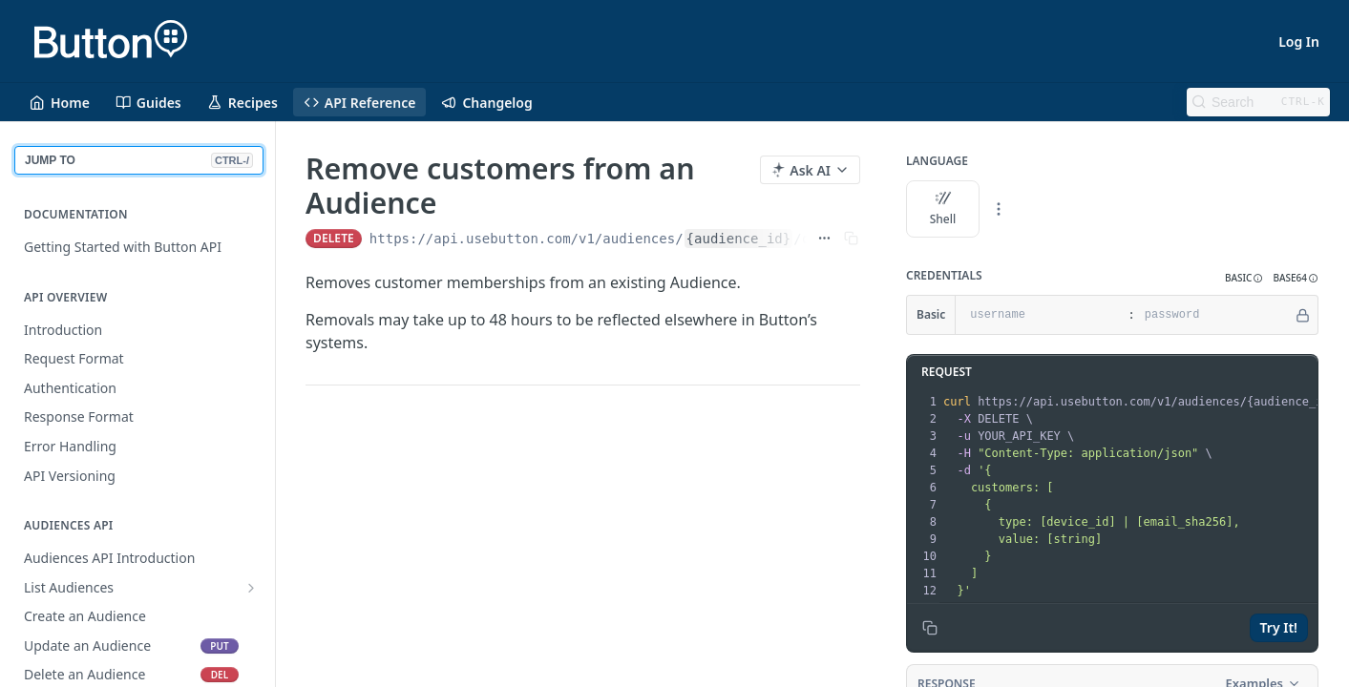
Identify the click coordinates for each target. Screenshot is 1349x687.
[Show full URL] (824, 238)
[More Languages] (998, 209)
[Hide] (1303, 314)
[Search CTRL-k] (1258, 102)
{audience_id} (738, 238)
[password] (1214, 315)
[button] (1244, 278)
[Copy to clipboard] (930, 628)
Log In (1298, 41)
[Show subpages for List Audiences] (251, 587)
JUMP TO (139, 160)
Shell (943, 209)
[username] (1039, 315)
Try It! (1278, 627)
